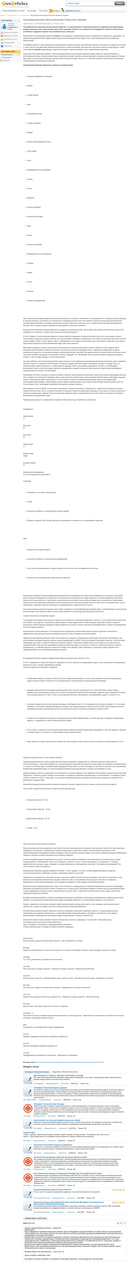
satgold (39, 1128)
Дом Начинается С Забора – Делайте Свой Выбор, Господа (58, 1075)
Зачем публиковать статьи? (13, 11)
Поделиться (8, 46)
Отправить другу (9, 42)
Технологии (24, 15)
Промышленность (13, 15)
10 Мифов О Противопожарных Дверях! (50, 1088)
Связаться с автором (11, 32)
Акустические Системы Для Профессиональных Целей (57, 1120)
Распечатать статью (10, 39)
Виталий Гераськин (43, 1198)
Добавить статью (73, 11)
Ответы (57, 11)
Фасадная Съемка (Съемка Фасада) (49, 1104)
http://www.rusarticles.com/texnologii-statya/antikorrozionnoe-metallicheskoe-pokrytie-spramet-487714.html (70, 1062)
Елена (28, 1140)
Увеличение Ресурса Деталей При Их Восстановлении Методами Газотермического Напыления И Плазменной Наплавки (69, 1203)
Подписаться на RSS (11, 36)
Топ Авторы (31, 11)
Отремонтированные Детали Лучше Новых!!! (53, 1190)
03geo (28, 1116)
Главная (3, 15)
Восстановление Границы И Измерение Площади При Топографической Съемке (68, 1173)
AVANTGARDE (31, 1100)
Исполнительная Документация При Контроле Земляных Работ (60, 1157)
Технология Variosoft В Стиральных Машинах (53, 1145)
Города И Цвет (29, 1132)
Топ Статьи (43, 11)
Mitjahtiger (40, 1083)
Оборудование (6, 57)
